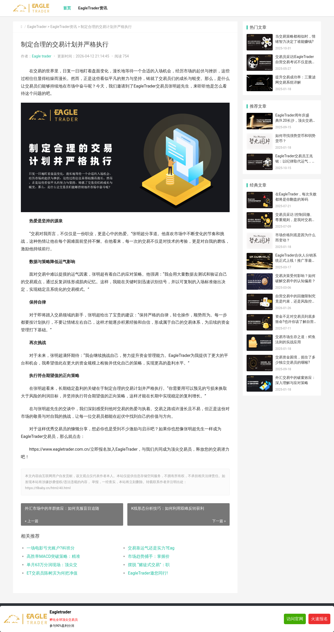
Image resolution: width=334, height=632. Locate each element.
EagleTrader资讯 (92, 8)
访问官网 (295, 618)
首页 (67, 8)
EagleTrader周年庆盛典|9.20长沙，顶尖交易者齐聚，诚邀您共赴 (295, 120)
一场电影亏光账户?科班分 (51, 548)
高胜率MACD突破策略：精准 (53, 556)
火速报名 (319, 618)
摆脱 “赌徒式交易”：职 (148, 564)
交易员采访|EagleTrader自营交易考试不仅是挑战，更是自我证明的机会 (295, 62)
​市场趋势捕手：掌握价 (149, 556)
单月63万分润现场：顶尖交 (52, 564)
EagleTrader (36, 27)
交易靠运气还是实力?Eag (151, 548)
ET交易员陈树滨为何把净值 (52, 573)
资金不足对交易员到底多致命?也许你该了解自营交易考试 (295, 321)
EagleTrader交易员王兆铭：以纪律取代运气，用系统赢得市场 (295, 161)
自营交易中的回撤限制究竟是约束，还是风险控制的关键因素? (295, 301)
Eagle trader (41, 56)
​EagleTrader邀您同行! (148, 573)
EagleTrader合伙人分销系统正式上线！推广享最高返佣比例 (296, 260)
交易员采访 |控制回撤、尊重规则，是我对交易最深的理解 (295, 219)
